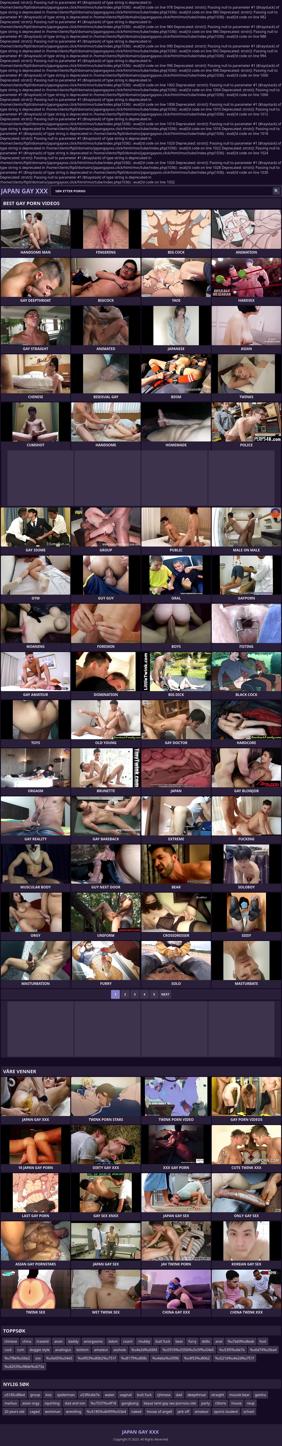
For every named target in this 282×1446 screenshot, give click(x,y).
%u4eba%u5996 (165, 1358)
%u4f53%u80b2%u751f (97, 1358)
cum (20, 1349)
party (205, 1403)
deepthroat (196, 1394)
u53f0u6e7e (90, 1394)
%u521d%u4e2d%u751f (234, 1358)
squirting (52, 1403)
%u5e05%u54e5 (59, 1358)
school (248, 1411)
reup (250, 1403)
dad (179, 1394)
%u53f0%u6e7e (232, 1349)
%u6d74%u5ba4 (263, 1349)
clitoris (220, 1403)
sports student (226, 1411)
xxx (38, 1358)
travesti (43, 1341)
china (26, 1341)
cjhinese (164, 1394)
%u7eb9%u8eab (241, 1341)
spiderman (66, 1394)
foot (263, 1341)
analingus (63, 1349)
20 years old (14, 1411)
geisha (260, 1394)
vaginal (126, 1394)
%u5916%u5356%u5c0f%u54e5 (188, 1349)
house (236, 1403)
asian (58, 1341)
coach (128, 1341)
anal (218, 1341)
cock (8, 1349)
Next (165, 994)
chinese (10, 1341)
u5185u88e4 (14, 1394)
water (109, 1394)
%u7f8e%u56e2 (17, 1358)
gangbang (129, 1403)
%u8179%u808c (134, 1358)
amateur (101, 1349)
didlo (206, 1341)
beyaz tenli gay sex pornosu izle (170, 1403)
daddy (73, 1341)
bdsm (113, 1341)
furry (192, 1341)
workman (53, 1411)
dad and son (75, 1403)
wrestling (73, 1411)
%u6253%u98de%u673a (24, 1366)
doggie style (40, 1349)
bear (179, 1341)
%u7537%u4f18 (103, 1403)
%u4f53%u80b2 (197, 1358)
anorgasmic (93, 1341)
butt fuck (162, 1341)
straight (217, 1394)
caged (35, 1411)
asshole (119, 1349)
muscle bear (239, 1394)
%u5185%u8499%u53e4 (106, 1411)
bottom (82, 1349)
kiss (48, 1394)
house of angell (159, 1411)
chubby (144, 1341)
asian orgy (30, 1403)
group (35, 1394)
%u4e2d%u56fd (144, 1349)
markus (10, 1403)
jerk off (183, 1411)
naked (136, 1411)
